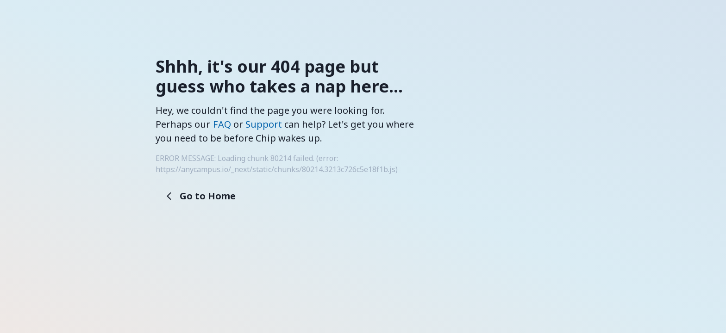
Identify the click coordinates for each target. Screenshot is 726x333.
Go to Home (201, 196)
